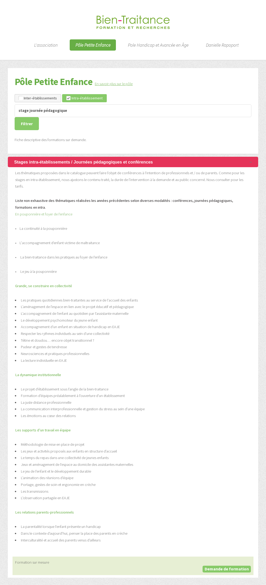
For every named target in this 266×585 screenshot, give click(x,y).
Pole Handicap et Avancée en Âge (158, 45)
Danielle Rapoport (222, 45)
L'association (46, 45)
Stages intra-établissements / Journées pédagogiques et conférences (83, 162)
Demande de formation (227, 568)
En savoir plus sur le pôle (114, 83)
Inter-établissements (38, 98)
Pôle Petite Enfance (92, 45)
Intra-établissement (84, 98)
